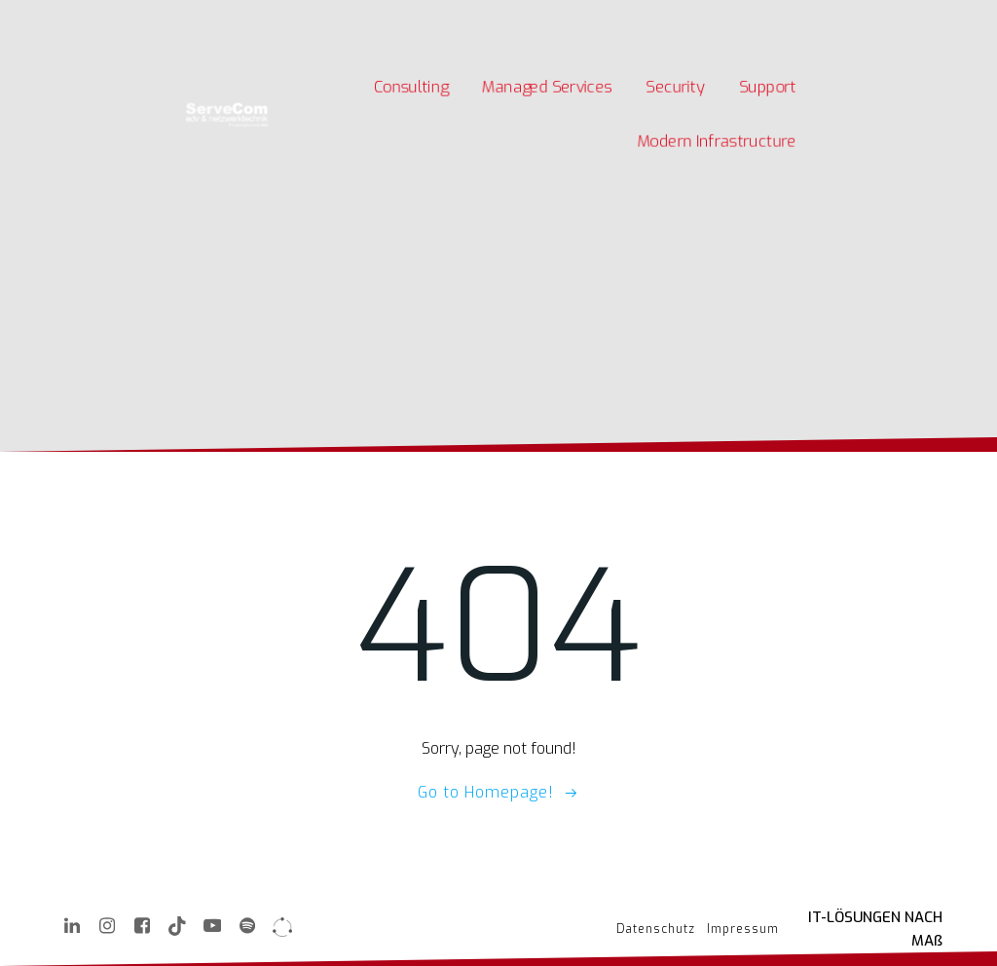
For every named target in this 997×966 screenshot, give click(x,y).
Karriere (227, 18)
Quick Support (456, 18)
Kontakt (380, 18)
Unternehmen (304, 18)
